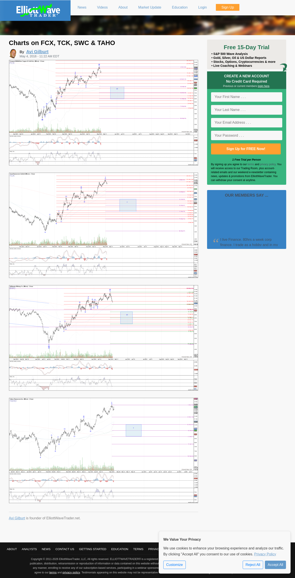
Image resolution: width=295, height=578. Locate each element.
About (12, 549)
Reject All (253, 565)
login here (264, 86)
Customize (174, 565)
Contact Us (64, 549)
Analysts (29, 549)
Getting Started (92, 549)
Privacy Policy (265, 554)
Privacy (154, 549)
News (46, 549)
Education (119, 549)
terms (251, 164)
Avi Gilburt (17, 518)
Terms (138, 549)
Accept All (275, 565)
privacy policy (268, 164)
